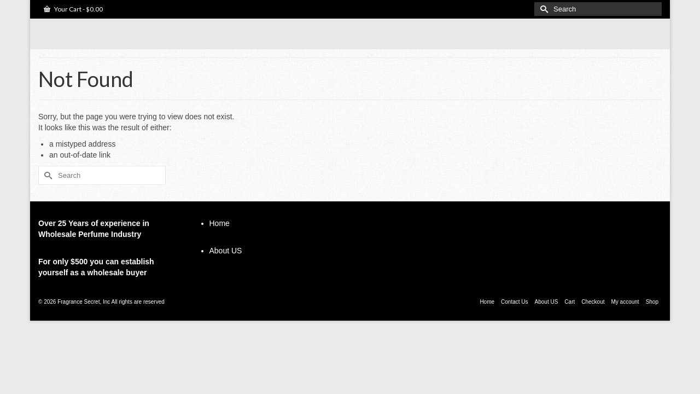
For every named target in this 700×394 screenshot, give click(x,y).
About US (225, 268)
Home (219, 240)
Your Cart (73, 9)
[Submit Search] (542, 9)
